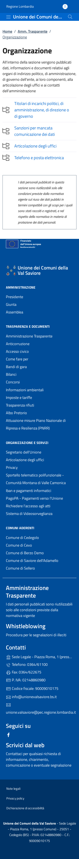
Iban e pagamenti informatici (28, 490)
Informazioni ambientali (25, 390)
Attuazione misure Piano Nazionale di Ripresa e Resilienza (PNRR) (36, 424)
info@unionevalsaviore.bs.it (31, 697)
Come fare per (17, 359)
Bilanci (11, 374)
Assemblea (14, 312)
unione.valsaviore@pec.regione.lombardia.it (39, 708)
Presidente (14, 297)
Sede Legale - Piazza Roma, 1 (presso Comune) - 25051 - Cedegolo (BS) (39, 656)
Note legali (13, 788)
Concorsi (13, 382)
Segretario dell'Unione (23, 452)
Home (7, 31)
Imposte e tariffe (19, 397)
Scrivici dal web (25, 745)
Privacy (31, 467)
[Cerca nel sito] (70, 16)
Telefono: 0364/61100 (27, 664)
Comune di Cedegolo (39, 537)
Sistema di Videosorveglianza (29, 513)
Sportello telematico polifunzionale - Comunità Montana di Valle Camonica (39, 479)
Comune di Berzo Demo (39, 552)
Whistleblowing (26, 626)
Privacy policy (15, 798)
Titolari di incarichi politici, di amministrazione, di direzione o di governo (41, 109)
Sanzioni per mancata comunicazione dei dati (34, 131)
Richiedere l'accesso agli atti (28, 506)
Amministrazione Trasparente (29, 336)
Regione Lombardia (20, 6)
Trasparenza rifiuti (20, 405)
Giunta (11, 304)
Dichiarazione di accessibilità (25, 808)
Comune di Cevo (38, 544)
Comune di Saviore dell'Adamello (39, 560)
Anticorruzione (17, 344)
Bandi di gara (16, 367)
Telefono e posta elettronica (39, 157)
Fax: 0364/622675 (23, 672)
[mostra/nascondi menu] (8, 17)
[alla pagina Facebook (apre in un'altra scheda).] (8, 734)
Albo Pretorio (36, 412)
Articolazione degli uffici (35, 146)
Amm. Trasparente (32, 31)
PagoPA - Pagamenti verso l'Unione (39, 498)
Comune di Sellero (39, 567)
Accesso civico (17, 351)
